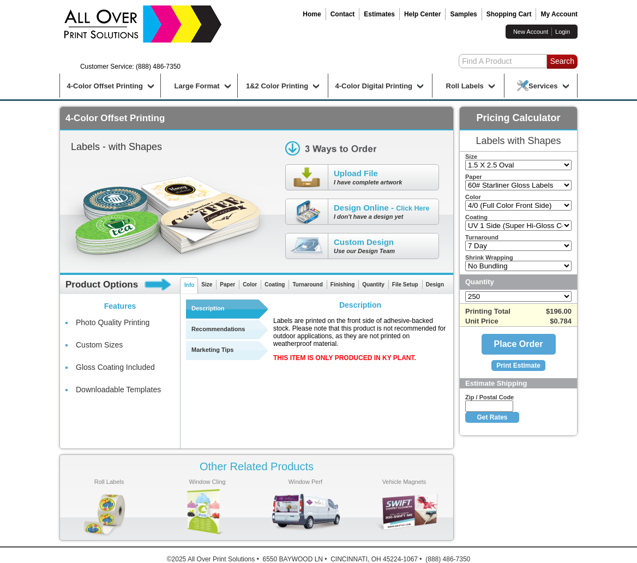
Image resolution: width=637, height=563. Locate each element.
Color (250, 285)
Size (206, 285)
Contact (342, 14)
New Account (530, 31)
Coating (275, 285)
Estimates (379, 14)
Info (189, 285)
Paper (227, 285)
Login (562, 31)
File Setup (405, 285)
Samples (463, 14)
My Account (559, 14)
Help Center (422, 14)
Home (312, 14)
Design (435, 285)
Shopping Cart (509, 14)
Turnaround (307, 285)
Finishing (342, 285)
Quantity (373, 285)
